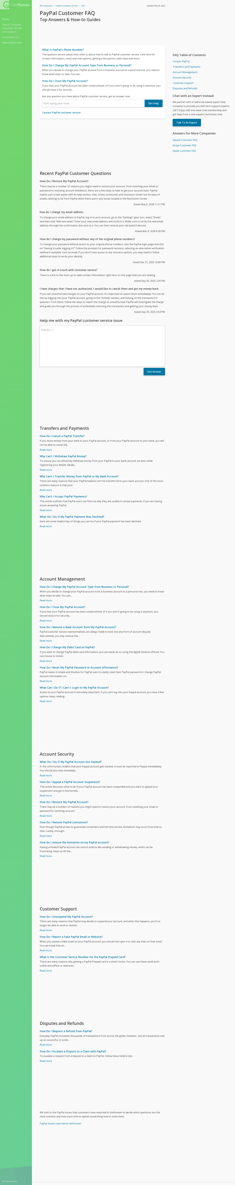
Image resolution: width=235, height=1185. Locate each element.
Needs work (151, 1166)
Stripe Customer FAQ (184, 145)
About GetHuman (12, 42)
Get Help (153, 103)
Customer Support (183, 83)
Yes (140, 1166)
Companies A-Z (10, 37)
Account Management (185, 72)
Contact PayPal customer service (61, 112)
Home (5, 19)
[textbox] (93, 103)
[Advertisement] (102, 144)
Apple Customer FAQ (184, 150)
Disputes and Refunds (185, 88)
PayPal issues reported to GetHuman (60, 1097)
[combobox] (93, 103)
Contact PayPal (181, 61)
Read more (46, 423)
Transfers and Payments (186, 66)
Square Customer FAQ (185, 140)
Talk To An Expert (186, 122)
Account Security (182, 77)
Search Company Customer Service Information (12, 28)
